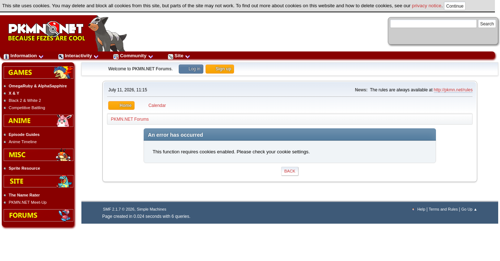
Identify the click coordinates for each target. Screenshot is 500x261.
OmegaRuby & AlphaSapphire (38, 86)
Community (133, 55)
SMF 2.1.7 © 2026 (119, 209)
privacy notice (427, 5)
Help (421, 209)
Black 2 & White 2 (25, 100)
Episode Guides (24, 134)
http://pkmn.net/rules (453, 89)
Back (289, 171)
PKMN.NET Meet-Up (28, 202)
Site (179, 55)
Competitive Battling (27, 107)
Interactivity (78, 55)
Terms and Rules (443, 209)
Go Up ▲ (469, 209)
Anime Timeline (23, 142)
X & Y (14, 93)
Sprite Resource (24, 168)
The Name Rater (24, 195)
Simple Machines (151, 209)
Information (24, 55)
